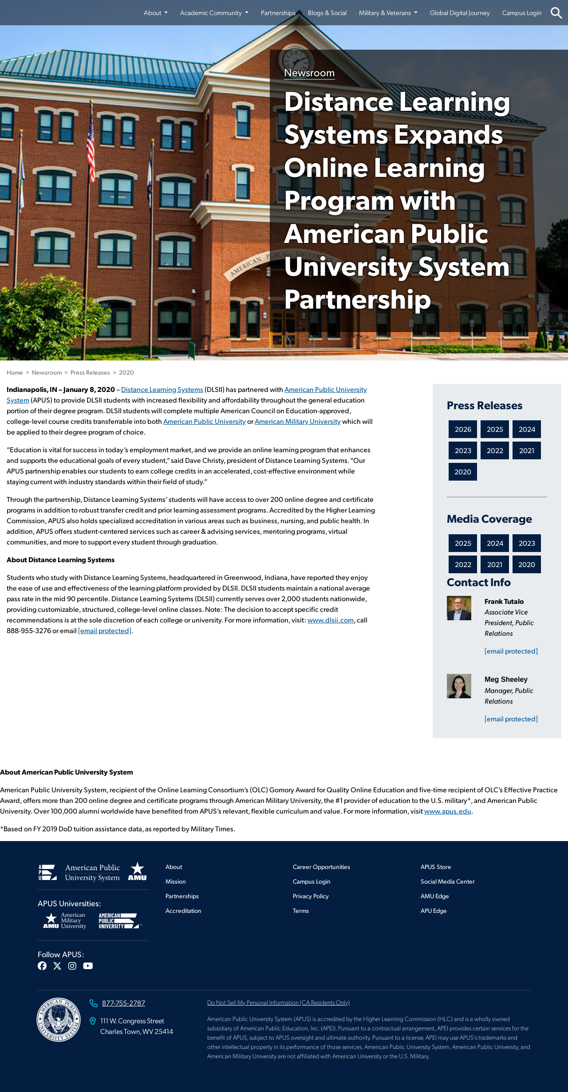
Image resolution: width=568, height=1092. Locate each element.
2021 (526, 450)
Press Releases (90, 372)
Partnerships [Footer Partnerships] (182, 896)
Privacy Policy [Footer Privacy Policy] (311, 896)
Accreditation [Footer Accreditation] (183, 910)
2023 (463, 450)
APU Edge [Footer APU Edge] (434, 910)
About (174, 866)
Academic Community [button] (211, 12)
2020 (126, 372)
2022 (495, 450)
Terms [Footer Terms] (301, 910)
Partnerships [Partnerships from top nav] (278, 12)
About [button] (153, 12)
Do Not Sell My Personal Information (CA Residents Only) (278, 1002)
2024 (527, 429)
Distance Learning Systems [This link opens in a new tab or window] (162, 389)
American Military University (298, 421)
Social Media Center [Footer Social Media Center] (448, 881)
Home (15, 372)
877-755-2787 (123, 1002)
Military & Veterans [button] (385, 12)
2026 (463, 429)
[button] (42, 965)
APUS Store (436, 866)
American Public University (204, 421)
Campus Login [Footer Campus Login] (312, 881)
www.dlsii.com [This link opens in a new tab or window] (331, 619)
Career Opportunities (321, 866)
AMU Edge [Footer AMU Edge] (435, 896)
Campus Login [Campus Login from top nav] (522, 12)
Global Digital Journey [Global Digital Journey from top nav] (460, 12)
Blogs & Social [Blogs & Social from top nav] (327, 12)
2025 (495, 429)
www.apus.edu (447, 810)
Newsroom (309, 71)
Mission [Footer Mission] (176, 881)
